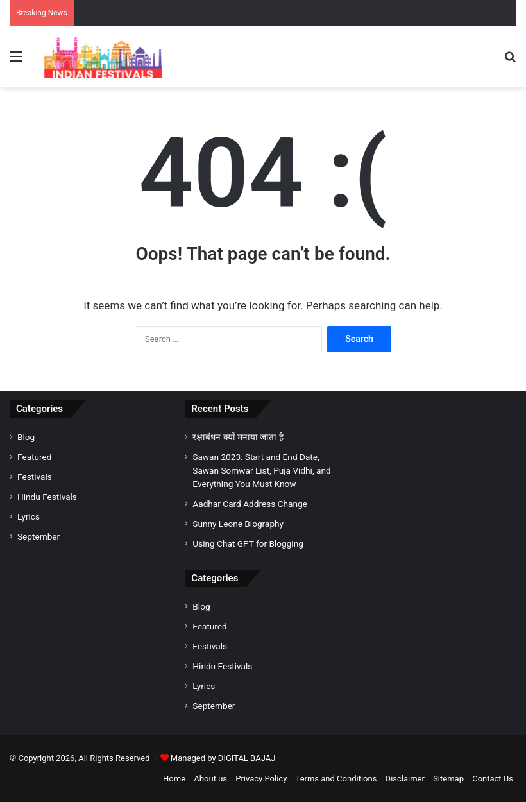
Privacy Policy (261, 778)
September (38, 536)
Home (174, 778)
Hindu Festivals (47, 496)
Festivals (34, 477)
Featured (34, 457)
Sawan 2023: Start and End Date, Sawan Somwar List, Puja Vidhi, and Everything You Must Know (261, 470)
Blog (26, 437)
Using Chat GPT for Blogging (247, 543)
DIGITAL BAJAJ (247, 758)
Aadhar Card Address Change (249, 504)
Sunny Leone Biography (238, 523)
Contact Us (492, 778)
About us (210, 778)
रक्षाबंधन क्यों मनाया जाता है (238, 437)
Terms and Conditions (336, 778)
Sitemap (448, 778)
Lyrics (28, 516)
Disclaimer (405, 778)
